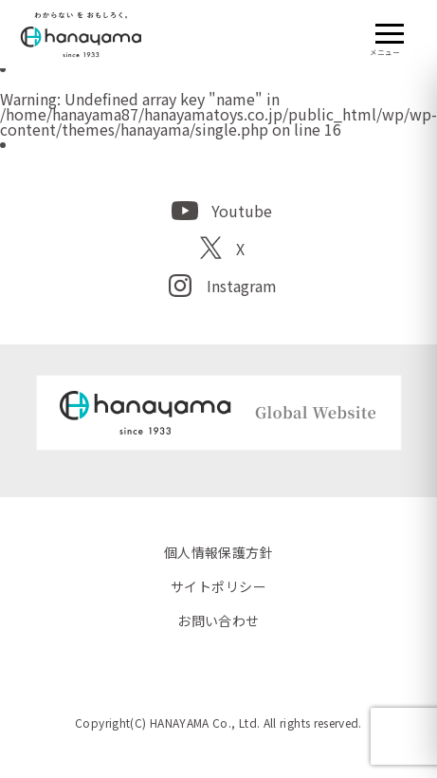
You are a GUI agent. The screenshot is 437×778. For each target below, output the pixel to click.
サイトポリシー (218, 586)
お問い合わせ (218, 620)
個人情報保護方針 (218, 552)
